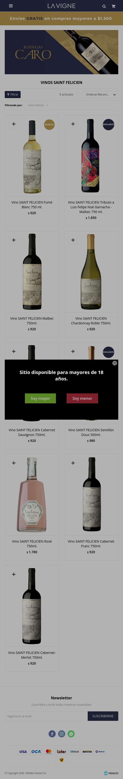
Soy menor (82, 398)
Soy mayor (40, 398)
